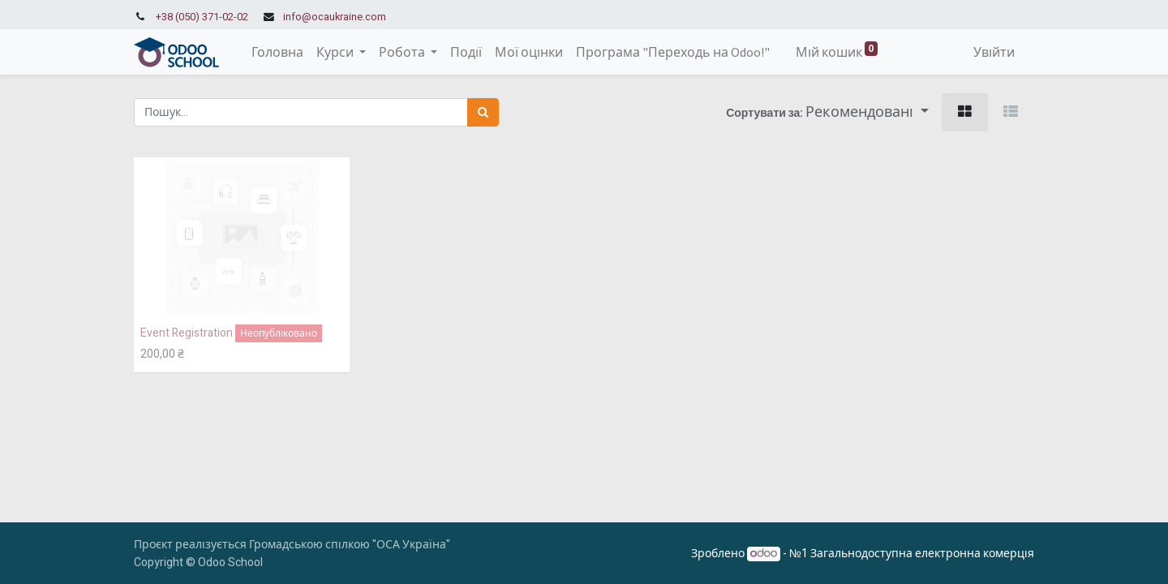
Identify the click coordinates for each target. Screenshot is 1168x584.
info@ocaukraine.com (334, 17)
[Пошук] (483, 112)
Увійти (994, 52)
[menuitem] (277, 52)
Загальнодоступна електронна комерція (922, 553)
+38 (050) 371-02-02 (202, 17)
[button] (867, 112)
